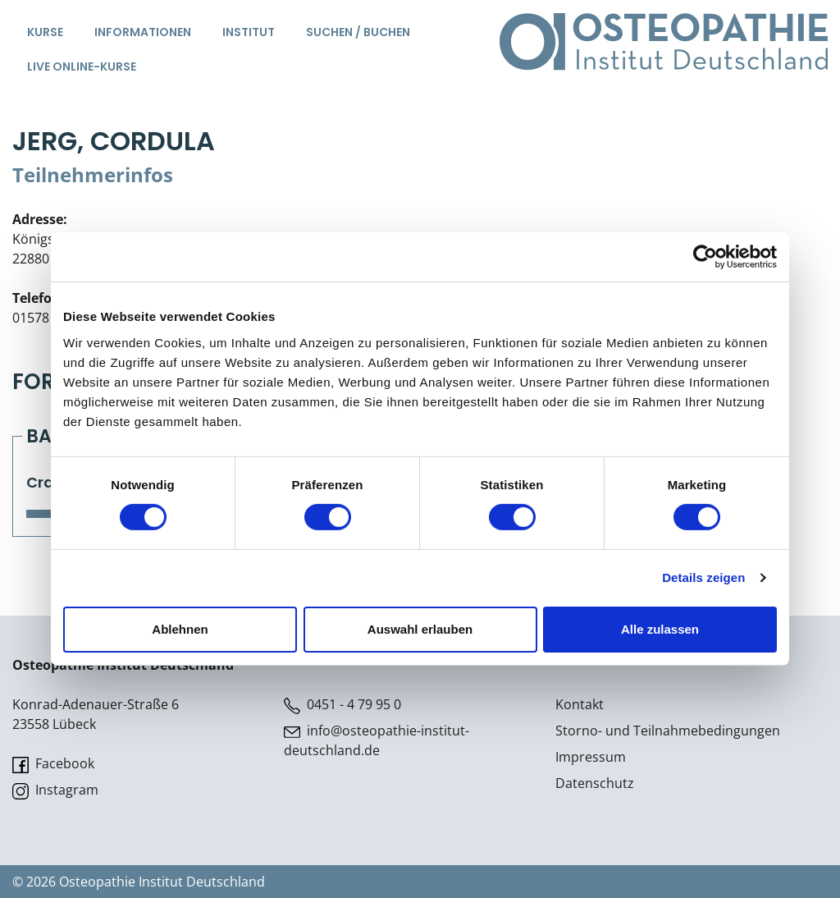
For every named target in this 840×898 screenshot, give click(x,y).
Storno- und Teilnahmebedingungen (667, 731)
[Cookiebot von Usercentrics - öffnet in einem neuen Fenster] (705, 257)
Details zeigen (703, 577)
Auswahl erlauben (420, 629)
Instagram (55, 790)
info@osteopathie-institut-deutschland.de (376, 740)
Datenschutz (594, 783)
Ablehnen (180, 629)
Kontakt (579, 704)
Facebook (53, 763)
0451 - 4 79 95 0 (342, 704)
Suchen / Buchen (358, 32)
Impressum (590, 757)
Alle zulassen (660, 629)
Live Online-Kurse (81, 66)
